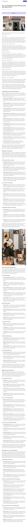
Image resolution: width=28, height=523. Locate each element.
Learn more (25, 1)
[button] (2, 1)
